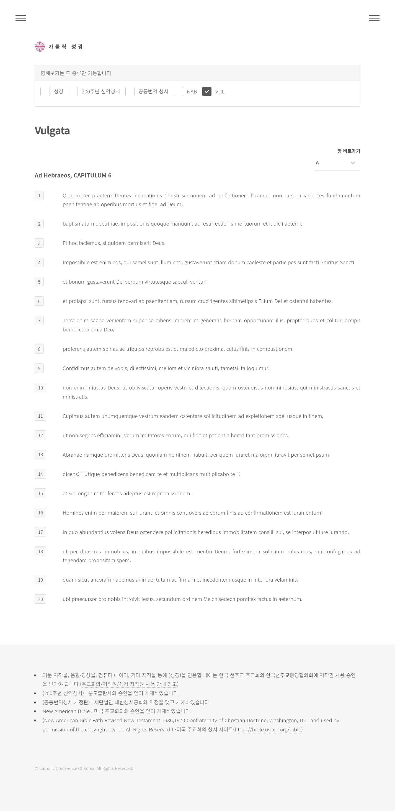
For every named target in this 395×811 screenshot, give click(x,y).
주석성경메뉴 (20, 18)
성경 (58, 91)
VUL (219, 91)
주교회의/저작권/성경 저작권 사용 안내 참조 (129, 683)
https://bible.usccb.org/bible (268, 729)
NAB (192, 91)
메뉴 (374, 18)
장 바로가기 (349, 151)
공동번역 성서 (153, 91)
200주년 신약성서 (101, 91)
